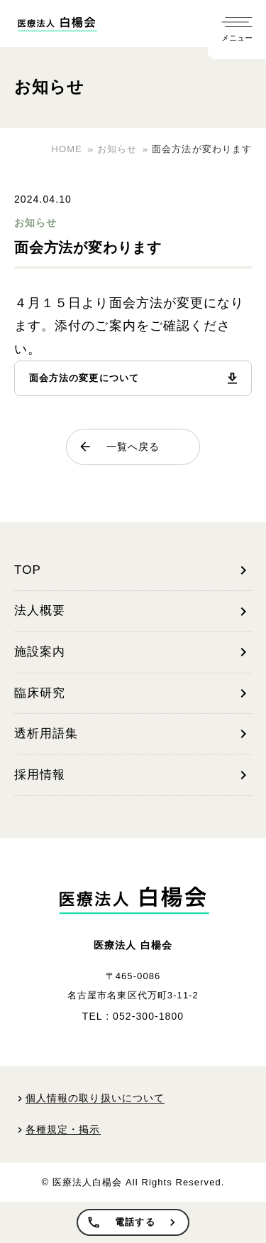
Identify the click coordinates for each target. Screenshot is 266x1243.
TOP (133, 570)
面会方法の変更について (84, 378)
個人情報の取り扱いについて (95, 1098)
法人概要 (133, 611)
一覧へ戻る (119, 446)
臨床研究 (133, 693)
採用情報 (133, 775)
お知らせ (35, 222)
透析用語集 (133, 733)
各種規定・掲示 (63, 1129)
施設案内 (133, 652)
